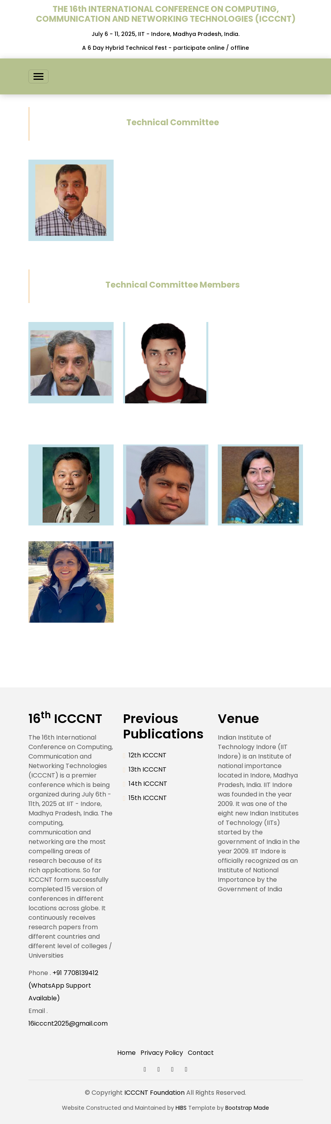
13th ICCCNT (147, 769)
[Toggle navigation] (38, 76)
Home (126, 1052)
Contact (201, 1052)
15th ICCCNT (148, 797)
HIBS (181, 1108)
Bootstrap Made (247, 1108)
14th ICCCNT (148, 783)
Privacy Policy (161, 1052)
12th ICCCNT (147, 755)
